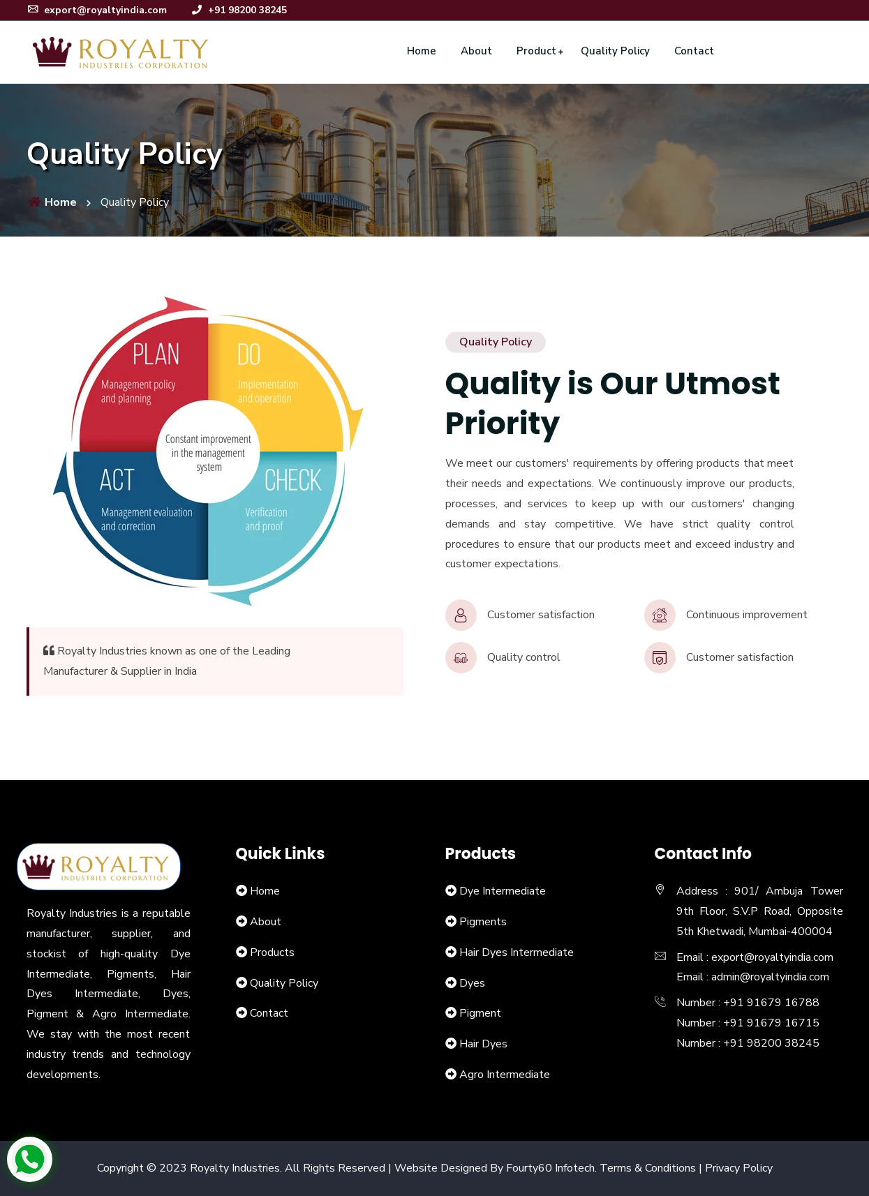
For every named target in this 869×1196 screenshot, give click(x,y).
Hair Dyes (483, 1044)
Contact (694, 51)
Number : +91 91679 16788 (747, 1002)
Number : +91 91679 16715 (747, 1023)
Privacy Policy (739, 1168)
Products (272, 952)
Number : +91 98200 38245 (747, 1043)
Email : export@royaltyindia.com (754, 957)
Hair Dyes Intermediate (516, 952)
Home (421, 51)
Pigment (480, 1013)
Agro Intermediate (504, 1074)
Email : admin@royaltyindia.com (752, 977)
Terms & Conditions (648, 1168)
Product (536, 51)
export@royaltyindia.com (97, 10)
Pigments (483, 921)
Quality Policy (615, 51)
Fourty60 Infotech (550, 1168)
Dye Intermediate (502, 891)
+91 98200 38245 (239, 10)
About (476, 51)
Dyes (472, 983)
